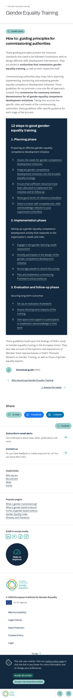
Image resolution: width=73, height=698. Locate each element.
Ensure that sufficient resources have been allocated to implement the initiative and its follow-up (37, 187)
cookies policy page (54, 661)
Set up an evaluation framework (34, 301)
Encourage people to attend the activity (38, 267)
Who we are (12, 472)
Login (11, 640)
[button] (14, 412)
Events (9, 483)
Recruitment (12, 476)
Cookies (65, 423)
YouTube (14, 534)
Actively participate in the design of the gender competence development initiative (38, 257)
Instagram (26, 534)
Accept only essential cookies (28, 682)
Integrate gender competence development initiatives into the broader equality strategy (39, 173)
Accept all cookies (23, 675)
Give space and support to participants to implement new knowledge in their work (38, 321)
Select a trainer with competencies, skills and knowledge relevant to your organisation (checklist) (39, 206)
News (8, 479)
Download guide (25, 367)
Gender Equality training (19, 6)
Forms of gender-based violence (21, 508)
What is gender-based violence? (21, 505)
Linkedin (8, 534)
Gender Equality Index (17, 511)
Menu (69, 694)
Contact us (12, 446)
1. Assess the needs (51, 385)
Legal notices (15, 618)
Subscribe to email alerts (19, 431)
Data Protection (16, 625)
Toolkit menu (17, 31)
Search (60, 694)
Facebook (20, 534)
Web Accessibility (17, 610)
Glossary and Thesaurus (17, 515)
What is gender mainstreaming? (21, 501)
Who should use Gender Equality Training (32, 378)
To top (35, 651)
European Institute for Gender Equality (8, 693)
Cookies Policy (15, 633)
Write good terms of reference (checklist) (39, 197)
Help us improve (17, 555)
